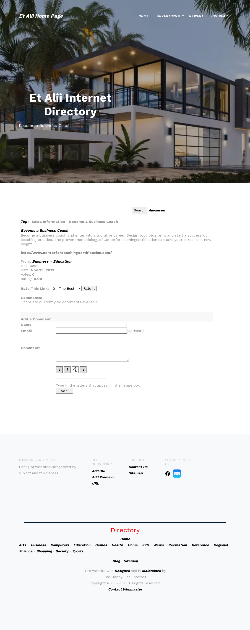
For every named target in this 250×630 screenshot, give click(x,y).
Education (62, 261)
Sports (77, 551)
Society (61, 551)
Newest (196, 15)
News (159, 545)
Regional (221, 545)
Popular (219, 15)
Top (24, 221)
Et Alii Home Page (41, 15)
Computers (59, 545)
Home (143, 15)
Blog (116, 561)
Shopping (44, 551)
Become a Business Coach (44, 230)
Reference (200, 545)
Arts (22, 545)
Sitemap (131, 561)
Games (101, 545)
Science (25, 551)
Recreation (177, 545)
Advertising (168, 15)
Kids (145, 545)
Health (117, 545)
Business (40, 261)
